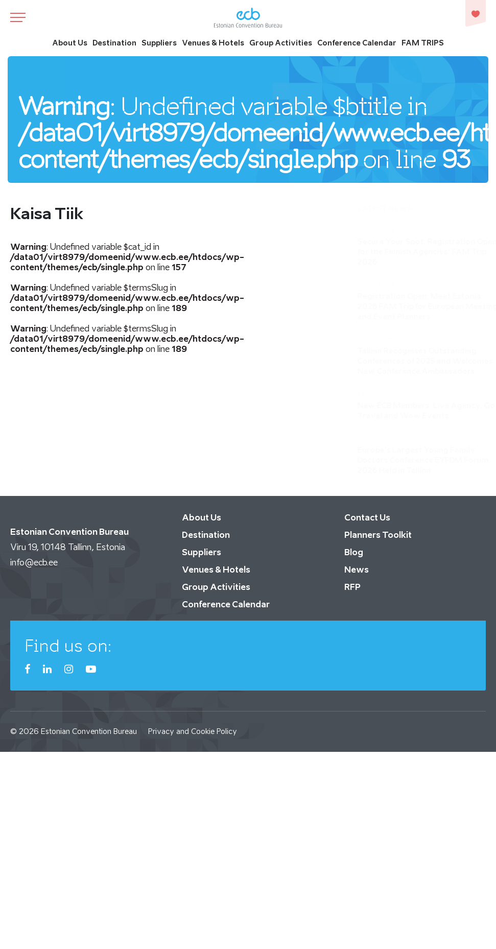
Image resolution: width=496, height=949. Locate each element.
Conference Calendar (356, 43)
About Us (69, 43)
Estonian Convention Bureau (89, 731)
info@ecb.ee (34, 562)
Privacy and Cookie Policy (192, 731)
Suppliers (159, 43)
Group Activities (280, 43)
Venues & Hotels (213, 43)
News (356, 569)
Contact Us (367, 517)
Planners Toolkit (378, 535)
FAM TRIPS (422, 43)
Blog (353, 552)
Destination (114, 43)
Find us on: (68, 645)
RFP (352, 587)
